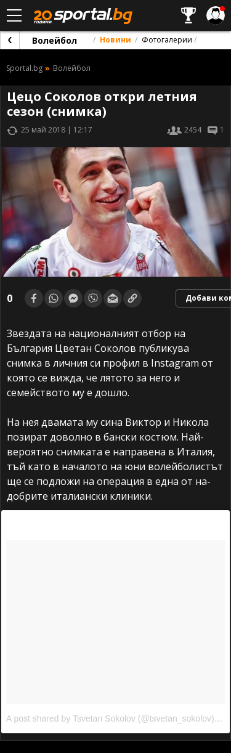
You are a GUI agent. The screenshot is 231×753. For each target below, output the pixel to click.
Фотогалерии (167, 40)
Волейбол (54, 40)
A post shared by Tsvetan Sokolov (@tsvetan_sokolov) (110, 718)
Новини (115, 40)
